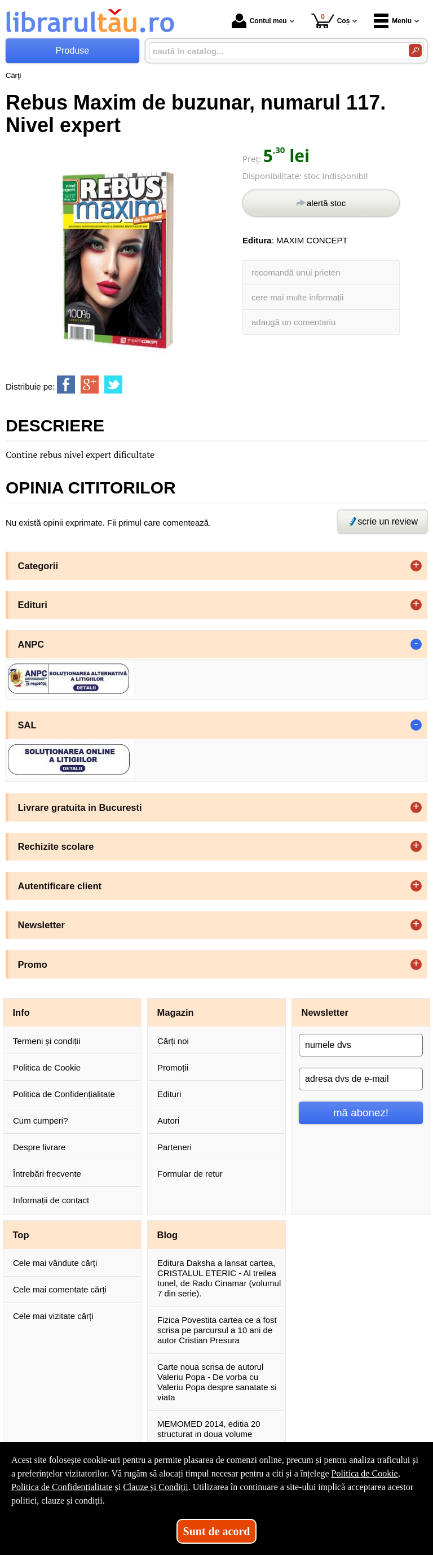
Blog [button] (167, 1235)
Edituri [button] (32, 605)
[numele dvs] (361, 1045)
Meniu (393, 21)
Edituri (169, 1094)
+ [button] (416, 565)
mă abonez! (360, 1113)
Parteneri (174, 1147)
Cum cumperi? (40, 1120)
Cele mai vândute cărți (55, 1263)
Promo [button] (32, 964)
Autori (168, 1120)
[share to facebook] (66, 384)
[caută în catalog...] (274, 51)
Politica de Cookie (47, 1067)
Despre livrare (39, 1147)
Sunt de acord (216, 1531)
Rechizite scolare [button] (56, 846)
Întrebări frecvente (47, 1173)
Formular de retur (190, 1173)
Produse (73, 50)
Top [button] (21, 1235)
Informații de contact (51, 1200)
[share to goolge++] (90, 384)
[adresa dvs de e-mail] (361, 1079)
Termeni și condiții (46, 1041)
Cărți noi (173, 1041)
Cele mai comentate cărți (60, 1289)
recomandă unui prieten (296, 272)
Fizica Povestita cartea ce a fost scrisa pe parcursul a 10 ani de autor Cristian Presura (217, 1330)
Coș (330, 20)
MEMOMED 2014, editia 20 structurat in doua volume (208, 1429)
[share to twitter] (113, 384)
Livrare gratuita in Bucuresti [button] (80, 807)
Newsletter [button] (41, 925)
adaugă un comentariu (293, 322)
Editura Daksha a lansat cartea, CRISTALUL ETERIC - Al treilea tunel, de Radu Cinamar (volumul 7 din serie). (219, 1278)
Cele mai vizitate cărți (53, 1316)
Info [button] (21, 1012)
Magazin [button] (175, 1012)
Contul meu (259, 21)
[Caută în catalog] (415, 50)
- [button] (416, 644)
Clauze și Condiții (155, 1487)
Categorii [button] (38, 566)
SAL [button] (27, 725)
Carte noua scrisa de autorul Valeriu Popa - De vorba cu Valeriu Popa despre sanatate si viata (217, 1382)
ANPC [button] (31, 644)
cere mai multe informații (297, 297)
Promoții (172, 1067)
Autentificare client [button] (60, 886)
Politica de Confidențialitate (64, 1094)
